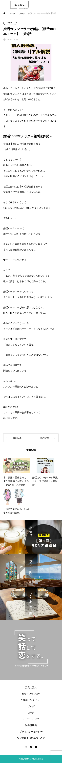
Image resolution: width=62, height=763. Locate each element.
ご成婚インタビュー (31, 700)
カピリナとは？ (31, 719)
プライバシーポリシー (31, 731)
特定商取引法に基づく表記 (31, 738)
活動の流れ (31, 687)
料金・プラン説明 (31, 693)
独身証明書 (31, 725)
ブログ (9, 23)
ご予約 (31, 712)
